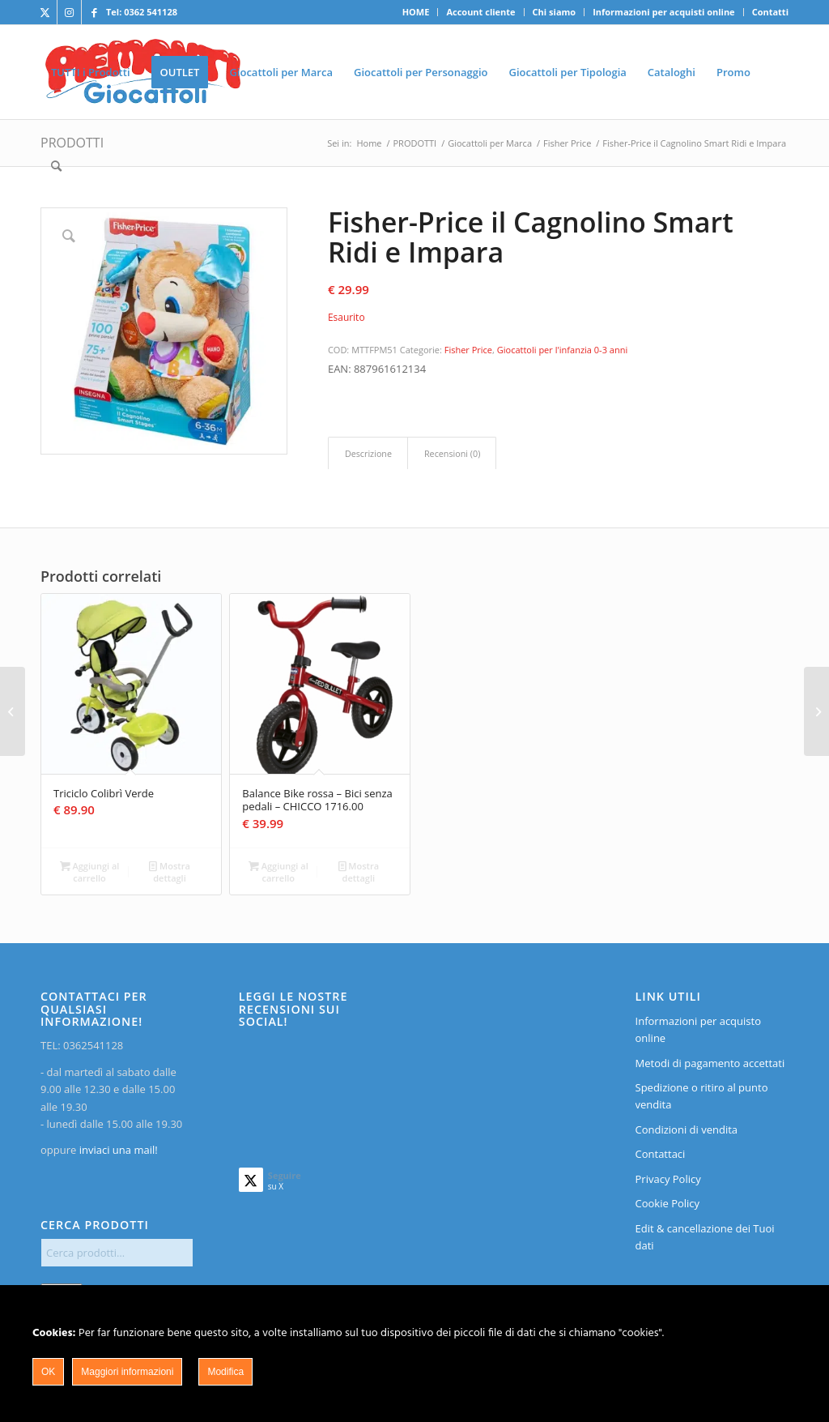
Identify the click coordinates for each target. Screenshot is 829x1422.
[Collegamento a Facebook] (94, 12)
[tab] (368, 453)
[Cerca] (56, 166)
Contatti (770, 12)
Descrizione (368, 453)
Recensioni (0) (452, 453)
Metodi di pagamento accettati (710, 1063)
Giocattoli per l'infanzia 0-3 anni (562, 350)
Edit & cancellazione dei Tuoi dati (705, 1237)
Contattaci (661, 1154)
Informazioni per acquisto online (698, 1029)
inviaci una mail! (116, 1149)
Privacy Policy (668, 1179)
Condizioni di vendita (687, 1129)
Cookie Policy (668, 1203)
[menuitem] (416, 12)
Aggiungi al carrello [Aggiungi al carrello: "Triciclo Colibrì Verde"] (90, 871)
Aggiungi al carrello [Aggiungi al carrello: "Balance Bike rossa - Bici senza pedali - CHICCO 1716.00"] (278, 871)
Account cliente (480, 12)
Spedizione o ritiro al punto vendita (702, 1096)
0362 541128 (150, 12)
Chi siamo (554, 12)
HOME (416, 12)
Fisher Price (468, 350)
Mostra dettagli (169, 871)
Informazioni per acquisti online (663, 12)
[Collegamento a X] (45, 12)
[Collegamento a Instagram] (69, 12)
